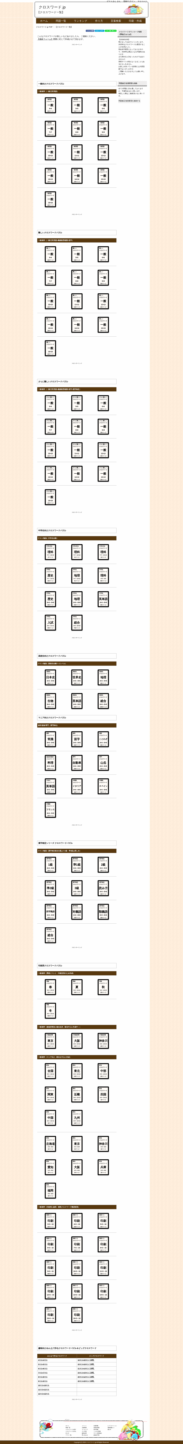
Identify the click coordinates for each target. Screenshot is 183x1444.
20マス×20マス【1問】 (86, 1381)
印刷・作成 (135, 20)
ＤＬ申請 (84, 1431)
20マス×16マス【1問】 (86, 1364)
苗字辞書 (96, 1429)
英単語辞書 (96, 1427)
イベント (84, 1425)
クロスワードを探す (71, 1429)
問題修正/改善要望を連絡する (129, 101)
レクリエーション (112, 1425)
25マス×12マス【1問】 (86, 1377)
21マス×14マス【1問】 (86, 1368)
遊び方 (109, 1429)
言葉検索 (116, 20)
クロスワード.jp (52, 7)
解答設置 (84, 1433)
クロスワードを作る (71, 1431)
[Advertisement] (76, 62)
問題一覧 (61, 20)
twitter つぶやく (99, 30)
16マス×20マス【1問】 (86, 1360)
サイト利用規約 (98, 1433)
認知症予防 (96, 1435)
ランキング (80, 20)
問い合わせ (85, 1435)
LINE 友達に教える (111, 30)
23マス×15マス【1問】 (86, 1373)
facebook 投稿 (90, 30)
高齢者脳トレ (111, 1427)
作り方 (99, 20)
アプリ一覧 (68, 1435)
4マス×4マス (43, 1360)
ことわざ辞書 (97, 1431)
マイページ (142, 1)
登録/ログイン (129, 1)
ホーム (44, 20)
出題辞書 (96, 1425)
